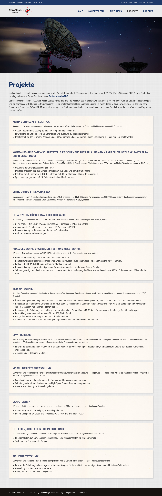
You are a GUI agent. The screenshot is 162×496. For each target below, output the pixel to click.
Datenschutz (83, 492)
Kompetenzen (96, 11)
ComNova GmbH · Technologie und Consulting (137, 2)
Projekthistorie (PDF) (58, 96)
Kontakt (148, 11)
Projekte (132, 11)
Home (80, 11)
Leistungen (115, 11)
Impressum (70, 492)
